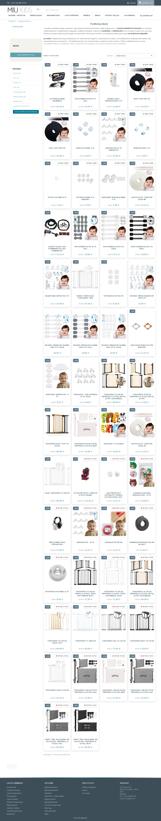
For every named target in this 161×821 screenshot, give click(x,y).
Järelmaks (48, 793)
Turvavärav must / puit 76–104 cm (57, 445)
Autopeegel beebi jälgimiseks (57, 100)
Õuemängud (11, 796)
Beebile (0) (18, 101)
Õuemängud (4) (20, 92)
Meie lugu (48, 808)
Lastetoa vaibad (13, 808)
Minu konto (88, 783)
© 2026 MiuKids (80, 818)
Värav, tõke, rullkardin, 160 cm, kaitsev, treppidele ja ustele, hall (57, 741)
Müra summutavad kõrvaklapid (57, 543)
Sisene (84, 790)
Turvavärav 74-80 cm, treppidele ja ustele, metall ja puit (142, 396)
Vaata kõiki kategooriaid (26, 112)
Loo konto (86, 793)
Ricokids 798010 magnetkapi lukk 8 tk (142, 297)
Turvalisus (17, 27)
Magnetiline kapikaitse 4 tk (57, 296)
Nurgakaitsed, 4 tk (142, 148)
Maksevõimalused (51, 790)
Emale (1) (17, 83)
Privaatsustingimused (53, 805)
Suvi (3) (16, 78)
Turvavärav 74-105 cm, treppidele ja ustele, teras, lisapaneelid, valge (113, 594)
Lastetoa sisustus (13, 790)
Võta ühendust (50, 811)
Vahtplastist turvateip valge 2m (142, 445)
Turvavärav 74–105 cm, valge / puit (57, 642)
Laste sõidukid (12, 799)
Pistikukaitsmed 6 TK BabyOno (85, 198)
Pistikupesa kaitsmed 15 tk (57, 592)
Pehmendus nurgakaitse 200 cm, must (142, 543)
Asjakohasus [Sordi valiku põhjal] (134, 55)
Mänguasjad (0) (20, 97)
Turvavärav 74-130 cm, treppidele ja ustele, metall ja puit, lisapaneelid (142, 594)
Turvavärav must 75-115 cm (142, 641)
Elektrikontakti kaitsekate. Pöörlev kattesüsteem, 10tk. (114, 495)
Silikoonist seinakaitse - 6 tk (57, 395)
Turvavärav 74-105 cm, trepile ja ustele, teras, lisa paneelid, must (85, 594)
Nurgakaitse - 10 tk (85, 542)
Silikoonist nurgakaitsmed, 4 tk (114, 198)
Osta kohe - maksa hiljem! (54, 796)
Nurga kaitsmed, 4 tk (85, 148)
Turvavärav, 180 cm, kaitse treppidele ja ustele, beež (113, 691)
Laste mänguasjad (14, 793)
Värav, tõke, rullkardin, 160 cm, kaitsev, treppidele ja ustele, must (85, 741)
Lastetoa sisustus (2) (22, 106)
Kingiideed (11, 814)
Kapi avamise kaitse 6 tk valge (113, 248)
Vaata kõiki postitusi (25, 55)
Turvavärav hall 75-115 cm (113, 641)
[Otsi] (95, 9)
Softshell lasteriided (14, 811)
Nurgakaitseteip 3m (113, 542)
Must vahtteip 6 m (57, 148)
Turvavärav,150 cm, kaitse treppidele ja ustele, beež (85, 445)
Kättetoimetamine (51, 787)
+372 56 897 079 (18, 3)
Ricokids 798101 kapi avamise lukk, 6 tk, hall (85, 346)
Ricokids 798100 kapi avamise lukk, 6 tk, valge (57, 346)
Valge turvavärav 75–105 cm (57, 493)
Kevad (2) (17, 73)
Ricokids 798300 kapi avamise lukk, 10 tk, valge (113, 346)
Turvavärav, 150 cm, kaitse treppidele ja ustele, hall (85, 691)
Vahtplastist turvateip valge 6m (142, 198)
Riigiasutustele (50, 799)
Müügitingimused (51, 802)
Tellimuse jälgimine (89, 787)
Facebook (9, 766)
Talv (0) (16, 87)
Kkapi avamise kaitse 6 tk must (142, 248)
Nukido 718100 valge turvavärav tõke (85, 297)
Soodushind (11, 787)
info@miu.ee (130, 799)
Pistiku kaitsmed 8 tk (57, 197)
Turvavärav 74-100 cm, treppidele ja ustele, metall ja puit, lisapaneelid (113, 396)
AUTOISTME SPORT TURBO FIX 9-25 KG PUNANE (85, 494)
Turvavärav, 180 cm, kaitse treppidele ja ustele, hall (141, 691)
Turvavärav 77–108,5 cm (85, 641)
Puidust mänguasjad (15, 802)
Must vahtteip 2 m (142, 99)
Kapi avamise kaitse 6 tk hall (85, 100)
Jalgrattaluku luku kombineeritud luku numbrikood (57, 249)
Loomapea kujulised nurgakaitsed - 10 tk (142, 494)
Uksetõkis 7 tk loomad (114, 444)
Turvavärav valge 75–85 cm (57, 690)
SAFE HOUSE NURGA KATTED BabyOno (141, 346)
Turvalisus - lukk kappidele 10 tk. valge (85, 395)
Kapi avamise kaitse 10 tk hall (85, 248)
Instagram (14, 766)
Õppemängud (12, 805)
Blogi (46, 814)
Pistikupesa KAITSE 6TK (114, 296)
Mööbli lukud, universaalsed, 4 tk (113, 100)
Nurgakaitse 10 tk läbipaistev (114, 149)
